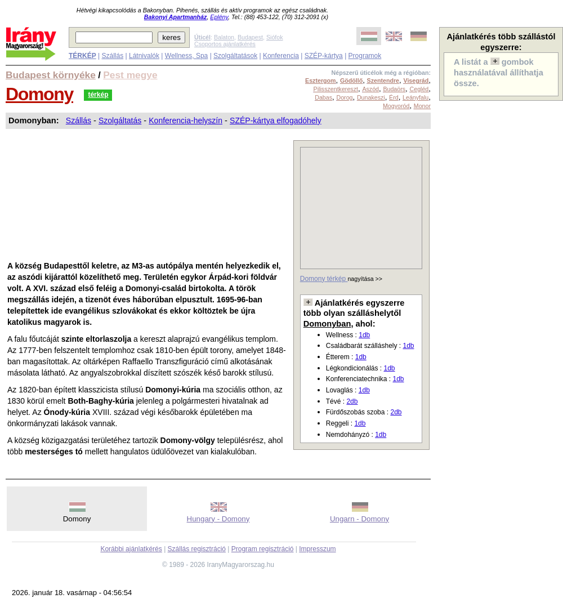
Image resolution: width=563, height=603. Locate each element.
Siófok (274, 37)
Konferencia (281, 56)
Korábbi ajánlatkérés (131, 549)
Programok (365, 56)
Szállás (112, 56)
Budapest (250, 37)
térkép (98, 95)
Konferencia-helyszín (185, 120)
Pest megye (130, 75)
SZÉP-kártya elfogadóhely (275, 120)
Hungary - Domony (218, 519)
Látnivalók (144, 56)
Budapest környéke (51, 75)
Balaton (224, 37)
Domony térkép (324, 279)
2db (352, 401)
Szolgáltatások (235, 56)
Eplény (219, 17)
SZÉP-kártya (324, 56)
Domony (39, 94)
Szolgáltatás (120, 120)
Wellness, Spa (186, 56)
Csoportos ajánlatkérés (225, 44)
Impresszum (317, 549)
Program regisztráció (262, 549)
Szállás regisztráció (197, 549)
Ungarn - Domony (359, 519)
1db (364, 335)
